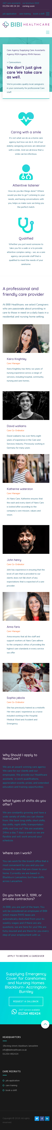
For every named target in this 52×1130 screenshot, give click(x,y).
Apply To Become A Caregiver (26, 956)
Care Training (25, 13)
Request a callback (26, 1001)
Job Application (10, 13)
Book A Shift (39, 13)
